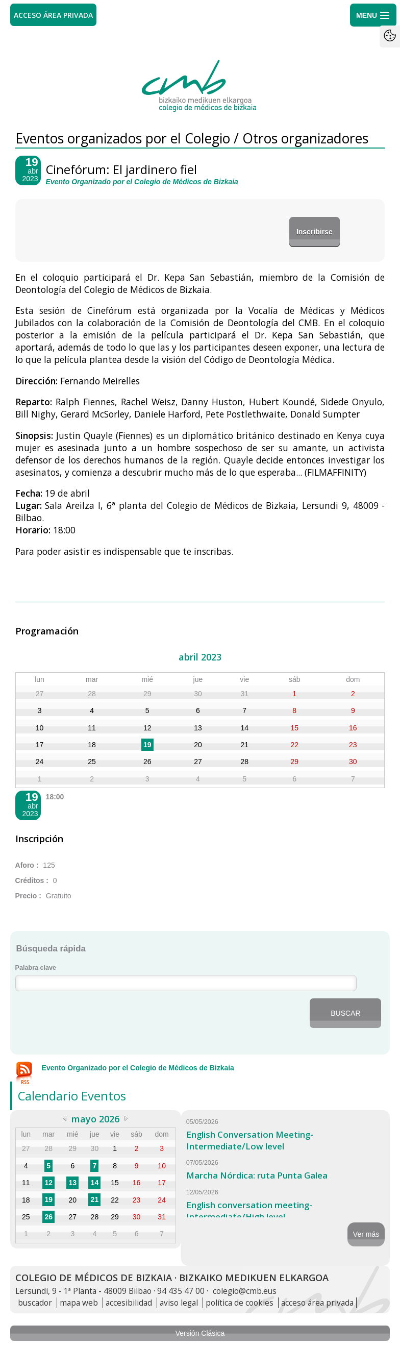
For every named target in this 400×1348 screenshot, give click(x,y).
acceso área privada (317, 1302)
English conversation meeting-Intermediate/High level (249, 1210)
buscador (35, 1302)
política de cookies (239, 1302)
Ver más (366, 1234)
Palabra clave (36, 967)
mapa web (79, 1302)
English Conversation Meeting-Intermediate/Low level (249, 1140)
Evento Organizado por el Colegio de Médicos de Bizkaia (138, 1068)
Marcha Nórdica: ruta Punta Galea (257, 1175)
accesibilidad (129, 1302)
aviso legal (179, 1302)
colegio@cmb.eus (245, 1291)
